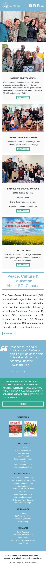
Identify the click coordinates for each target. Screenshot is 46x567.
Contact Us (23, 513)
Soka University (23, 532)
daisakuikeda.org (17, 372)
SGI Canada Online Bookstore (22, 500)
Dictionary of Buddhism (23, 467)
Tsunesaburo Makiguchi (23, 494)
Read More (23, 98)
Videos (23, 462)
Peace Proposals (23, 456)
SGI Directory (23, 522)
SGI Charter (23, 448)
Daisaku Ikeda (23, 486)
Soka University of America (23, 535)
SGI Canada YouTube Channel (23, 480)
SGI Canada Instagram (23, 497)
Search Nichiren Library (23, 464)
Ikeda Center (23, 543)
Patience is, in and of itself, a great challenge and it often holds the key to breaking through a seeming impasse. (27, 356)
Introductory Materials (23, 450)
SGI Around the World (23, 516)
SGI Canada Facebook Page (23, 478)
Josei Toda (23, 492)
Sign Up (23, 404)
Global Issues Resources (23, 459)
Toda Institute (23, 538)
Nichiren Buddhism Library (23, 483)
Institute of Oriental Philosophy (23, 540)
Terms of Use (36, 558)
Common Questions (23, 519)
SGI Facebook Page (23, 503)
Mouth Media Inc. (30, 563)
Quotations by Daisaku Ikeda (23, 489)
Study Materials (23, 453)
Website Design (15, 563)
